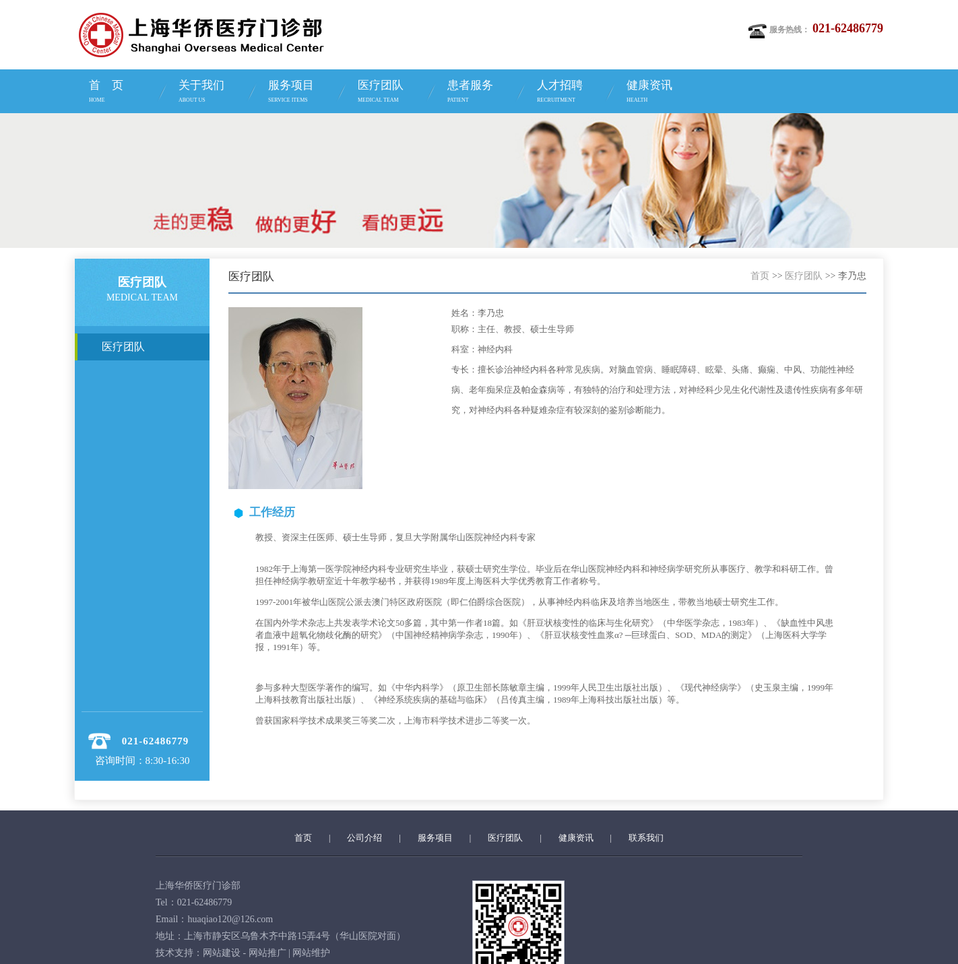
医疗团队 (392, 92)
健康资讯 (661, 92)
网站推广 (267, 953)
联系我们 (646, 838)
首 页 (123, 92)
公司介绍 (364, 838)
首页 (760, 276)
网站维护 (311, 953)
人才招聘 (571, 92)
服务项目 (302, 92)
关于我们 (213, 92)
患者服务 (481, 92)
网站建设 (222, 953)
